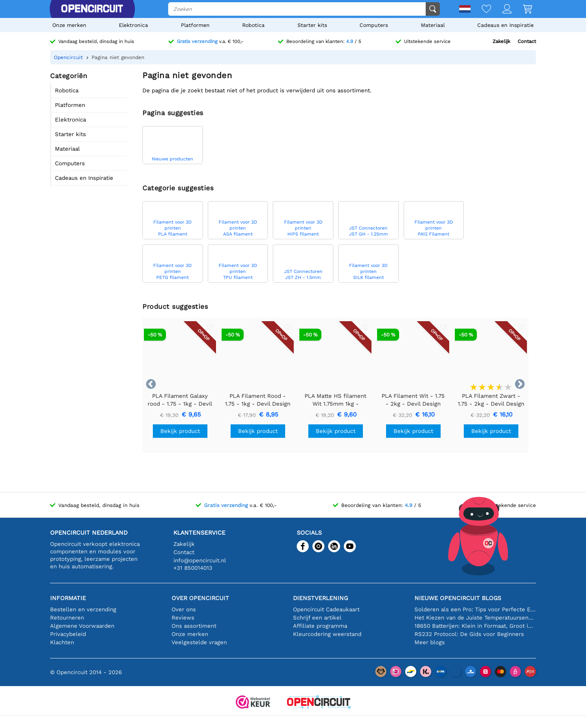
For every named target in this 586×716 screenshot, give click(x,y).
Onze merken (69, 25)
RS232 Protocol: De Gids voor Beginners (469, 634)
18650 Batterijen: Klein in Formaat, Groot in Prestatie (475, 626)
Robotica (253, 25)
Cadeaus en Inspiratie (505, 25)
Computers (374, 25)
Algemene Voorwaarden (82, 626)
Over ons (184, 609)
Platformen (195, 25)
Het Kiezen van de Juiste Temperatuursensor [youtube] (475, 617)
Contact (527, 41)
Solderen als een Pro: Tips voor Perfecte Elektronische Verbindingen (475, 609)
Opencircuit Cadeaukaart (326, 609)
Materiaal (433, 25)
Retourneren (67, 617)
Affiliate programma (320, 626)
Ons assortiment (194, 626)
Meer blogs (429, 642)
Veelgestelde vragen (199, 642)
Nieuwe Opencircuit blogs (457, 598)
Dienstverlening (320, 598)
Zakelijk (501, 41)
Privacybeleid (68, 634)
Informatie (68, 598)
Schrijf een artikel (317, 617)
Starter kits (312, 25)
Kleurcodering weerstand (327, 634)
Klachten (62, 642)
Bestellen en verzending (83, 609)
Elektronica (133, 25)
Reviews (183, 617)
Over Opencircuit (200, 598)
